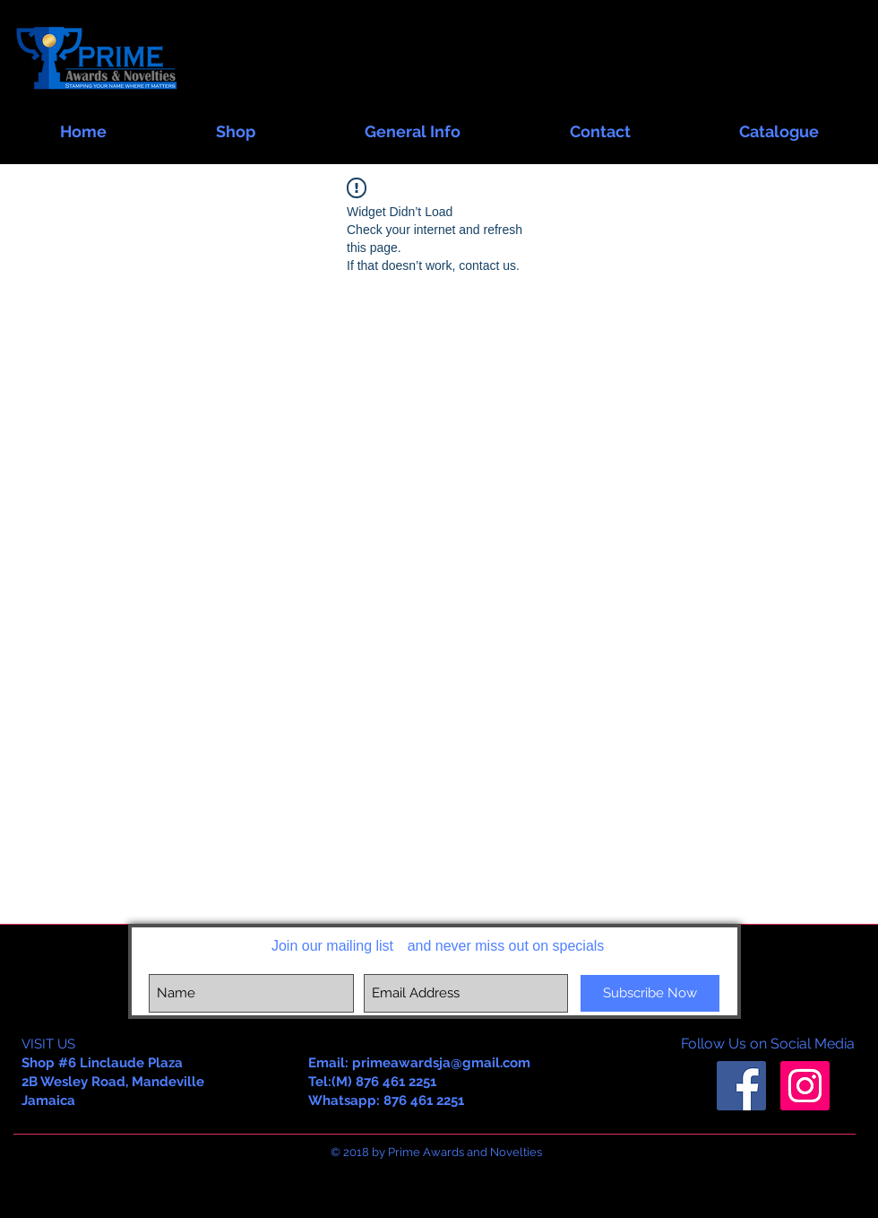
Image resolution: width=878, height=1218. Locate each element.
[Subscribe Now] (650, 993)
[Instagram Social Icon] (805, 1085)
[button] (235, 123)
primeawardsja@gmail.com (441, 1063)
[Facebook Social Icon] (741, 1085)
